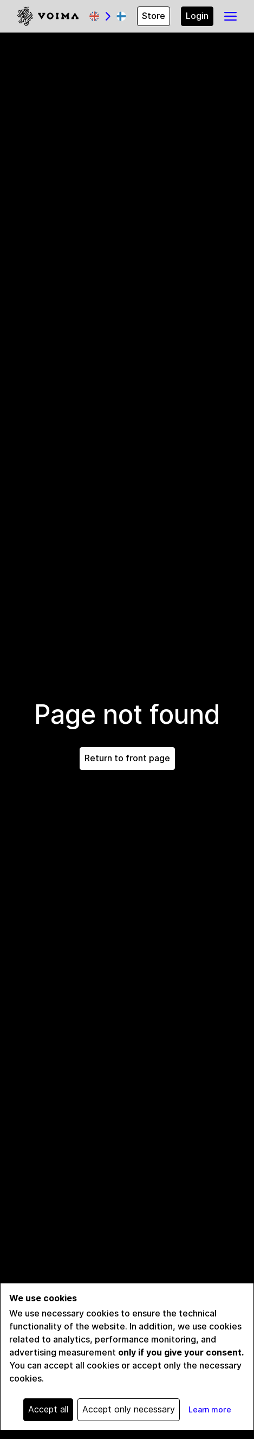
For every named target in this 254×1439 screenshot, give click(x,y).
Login (197, 16)
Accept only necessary (128, 1409)
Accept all (48, 1409)
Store (153, 16)
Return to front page (127, 758)
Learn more (209, 1409)
